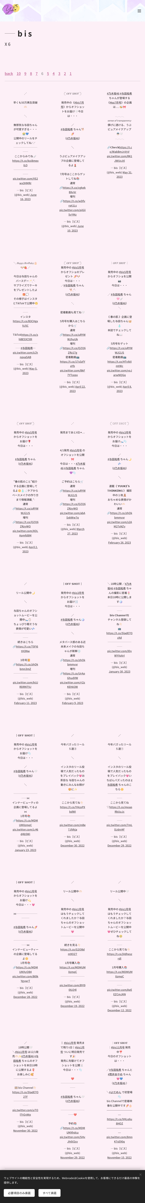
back (9, 73)
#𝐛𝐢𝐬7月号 (115, 102)
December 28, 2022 (25, 997)
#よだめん (115, 1092)
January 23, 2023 (25, 850)
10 (19, 73)
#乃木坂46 (72, 138)
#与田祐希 (67, 129)
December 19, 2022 (72, 1006)
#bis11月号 (118, 1047)
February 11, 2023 (25, 703)
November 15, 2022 (119, 1157)
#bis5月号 (78, 267)
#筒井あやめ (115, 1074)
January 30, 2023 (119, 671)
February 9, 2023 (72, 703)
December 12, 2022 (120, 1010)
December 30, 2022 (72, 845)
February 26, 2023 (119, 542)
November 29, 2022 (72, 1157)
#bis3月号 (125, 432)
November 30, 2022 (25, 1130)
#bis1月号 (31, 744)
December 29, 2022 (120, 845)
